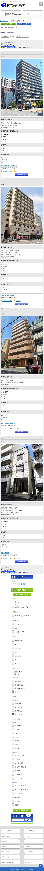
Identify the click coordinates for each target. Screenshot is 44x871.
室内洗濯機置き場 (20, 767)
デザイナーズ (19, 801)
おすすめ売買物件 (29, 830)
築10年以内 (18, 707)
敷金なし (17, 616)
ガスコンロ (18, 778)
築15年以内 (18, 711)
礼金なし (27, 616)
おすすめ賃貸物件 (6, 830)
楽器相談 (17, 729)
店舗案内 (27, 846)
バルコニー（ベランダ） (22, 789)
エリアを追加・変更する (19, 584)
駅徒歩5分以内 (19, 681)
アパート (17, 628)
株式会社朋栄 (13, 5)
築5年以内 (18, 704)
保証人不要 (18, 733)
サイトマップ (28, 857)
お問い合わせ (5, 857)
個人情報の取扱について (8, 862)
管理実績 (4, 841)
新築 (16, 700)
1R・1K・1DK (19, 640)
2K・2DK (18, 648)
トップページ (4, 21)
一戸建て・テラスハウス (22, 632)
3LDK (17, 660)
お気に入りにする (7, 171)
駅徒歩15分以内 (20, 688)
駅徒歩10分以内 (20, 685)
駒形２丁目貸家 (5, 553)
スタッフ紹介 (5, 851)
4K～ (16, 664)
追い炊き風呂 (19, 763)
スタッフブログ (29, 851)
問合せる (18, 171)
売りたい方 (28, 841)
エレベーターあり (20, 786)
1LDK (17, 644)
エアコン (17, 771)
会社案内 (4, 846)
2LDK (17, 652)
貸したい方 (28, 836)
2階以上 (17, 744)
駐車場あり (18, 797)
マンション (18, 624)
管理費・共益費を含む (21, 607)
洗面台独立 (18, 759)
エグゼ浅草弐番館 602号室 (8, 423)
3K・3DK (18, 656)
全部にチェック (9, 42)
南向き (17, 740)
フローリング (19, 775)
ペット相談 (18, 725)
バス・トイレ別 (19, 755)
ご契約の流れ (5, 836)
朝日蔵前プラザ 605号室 (7, 295)
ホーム (27, 862)
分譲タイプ (18, 805)
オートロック (19, 793)
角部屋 (17, 748)
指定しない (18, 692)
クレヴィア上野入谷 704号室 (9, 166)
